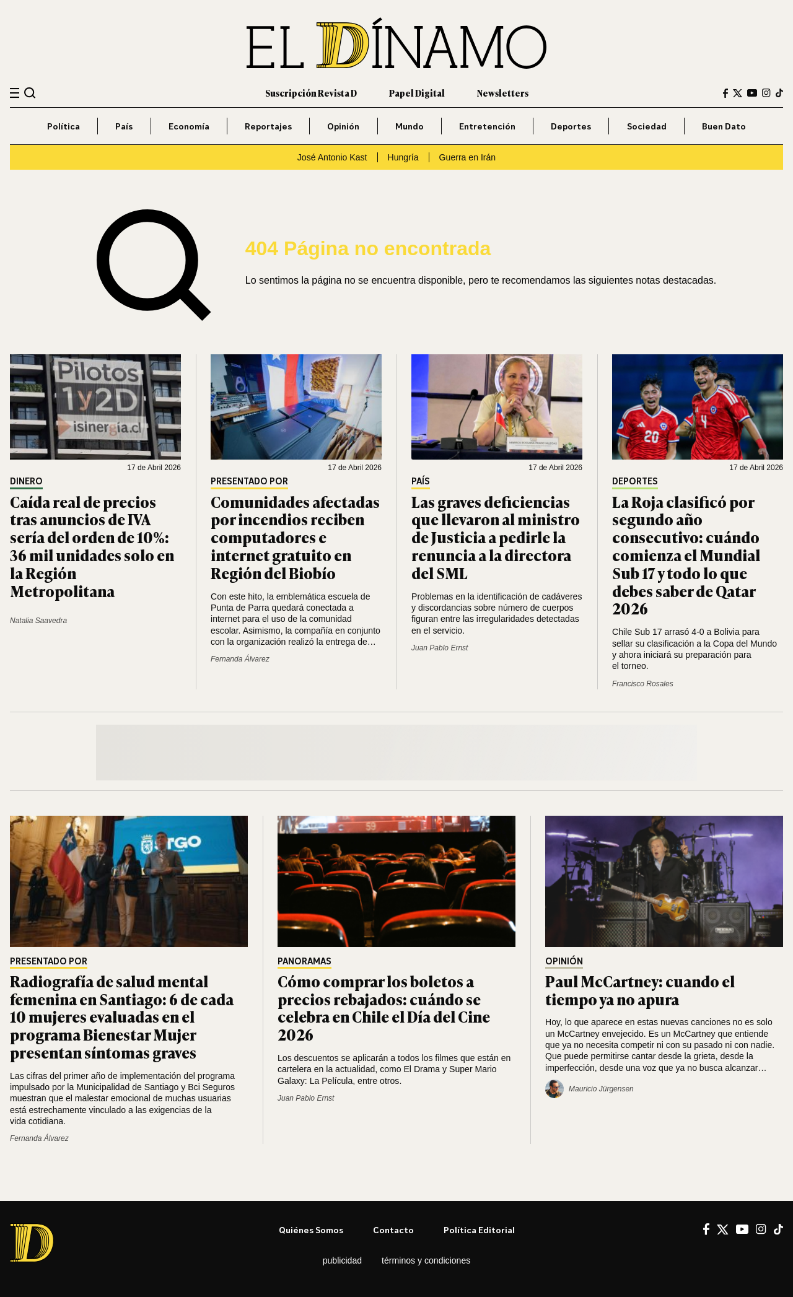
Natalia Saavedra (38, 620)
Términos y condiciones (426, 1260)
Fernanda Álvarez (240, 659)
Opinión (343, 126)
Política (63, 126)
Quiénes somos (311, 1230)
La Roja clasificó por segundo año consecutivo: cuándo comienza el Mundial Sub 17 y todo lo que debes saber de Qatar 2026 (686, 555)
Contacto (393, 1230)
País (124, 126)
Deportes (571, 126)
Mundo (409, 126)
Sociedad (647, 126)
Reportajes (268, 126)
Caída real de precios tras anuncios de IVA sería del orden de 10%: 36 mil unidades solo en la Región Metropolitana (92, 546)
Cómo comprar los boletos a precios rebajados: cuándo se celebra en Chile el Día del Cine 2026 (384, 1007)
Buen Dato (724, 126)
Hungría (403, 157)
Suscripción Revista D (311, 92)
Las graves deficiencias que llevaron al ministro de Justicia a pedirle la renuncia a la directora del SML (495, 537)
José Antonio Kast (332, 157)
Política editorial (479, 1230)
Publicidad (342, 1260)
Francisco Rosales (642, 683)
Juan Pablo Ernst (439, 648)
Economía (189, 126)
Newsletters (502, 92)
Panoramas (304, 961)
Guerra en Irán (467, 157)
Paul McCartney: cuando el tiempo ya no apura (640, 990)
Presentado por (249, 481)
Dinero (26, 481)
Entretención (487, 126)
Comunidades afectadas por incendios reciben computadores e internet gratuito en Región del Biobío (295, 537)
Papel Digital (417, 92)
